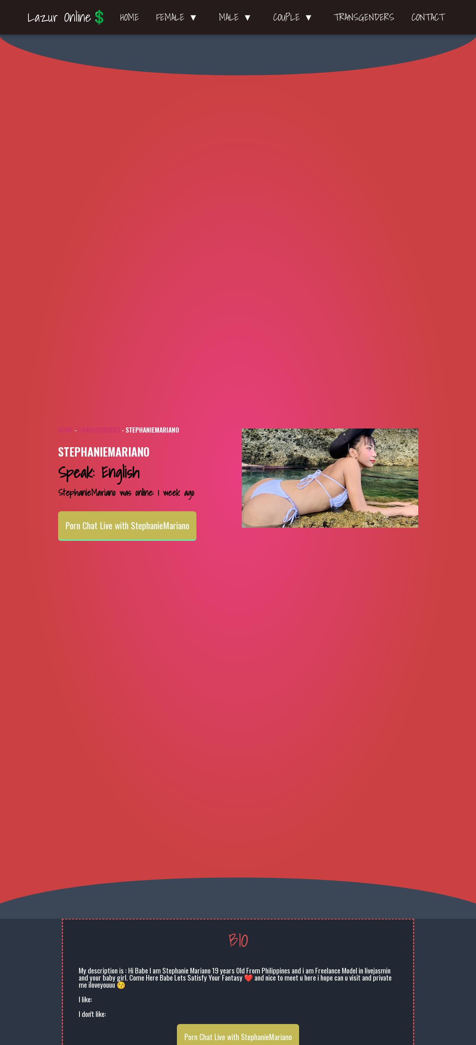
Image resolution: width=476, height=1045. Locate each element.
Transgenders (364, 17)
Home (129, 17)
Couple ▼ (295, 17)
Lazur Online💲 (68, 16)
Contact (428, 17)
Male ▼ (237, 17)
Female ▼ (179, 17)
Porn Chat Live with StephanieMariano (127, 525)
